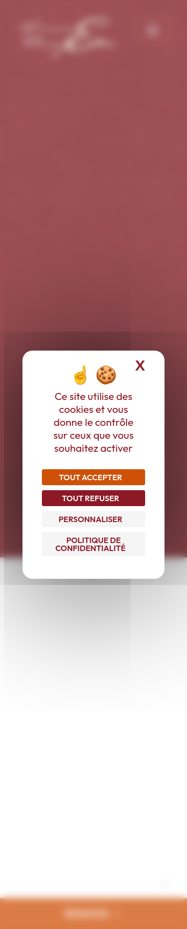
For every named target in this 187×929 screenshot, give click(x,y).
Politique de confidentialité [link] (90, 544)
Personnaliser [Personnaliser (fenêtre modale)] (91, 519)
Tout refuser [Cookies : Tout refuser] (90, 498)
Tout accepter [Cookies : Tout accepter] (90, 477)
